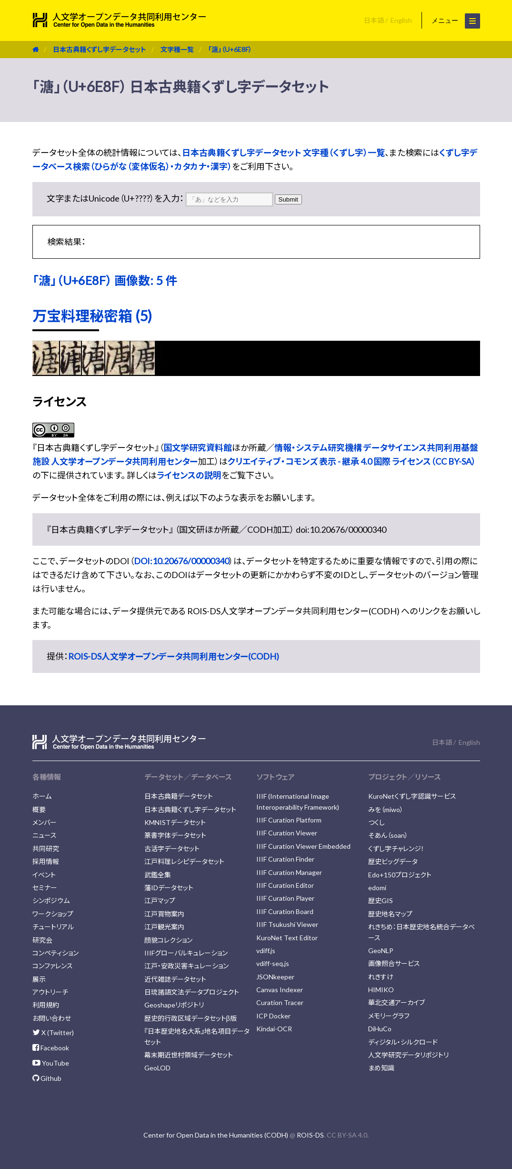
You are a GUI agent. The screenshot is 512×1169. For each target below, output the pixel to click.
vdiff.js (265, 950)
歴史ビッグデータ (393, 861)
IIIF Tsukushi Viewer (287, 924)
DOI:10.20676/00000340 (181, 561)
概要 (39, 809)
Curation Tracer (279, 1002)
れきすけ (380, 977)
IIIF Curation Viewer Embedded (303, 846)
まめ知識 (381, 1068)
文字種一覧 (177, 49)
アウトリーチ (50, 992)
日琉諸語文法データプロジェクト (191, 992)
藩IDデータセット (168, 888)
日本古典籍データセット (178, 796)
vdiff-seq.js (272, 963)
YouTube (50, 1063)
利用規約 (45, 1005)
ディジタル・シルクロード (403, 1042)
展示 (39, 979)
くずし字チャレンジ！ (396, 848)
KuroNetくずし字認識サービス (412, 796)
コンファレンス (52, 966)
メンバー (44, 822)
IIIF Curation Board (284, 911)
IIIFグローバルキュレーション (186, 953)
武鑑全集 (157, 875)
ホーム (41, 796)
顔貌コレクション (168, 940)
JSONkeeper (275, 977)
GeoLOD (157, 1068)
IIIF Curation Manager (289, 872)
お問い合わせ (51, 1018)
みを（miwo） (385, 809)
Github (46, 1078)
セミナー (44, 888)
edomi (377, 888)
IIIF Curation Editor (285, 885)
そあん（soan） (388, 835)
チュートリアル (53, 927)
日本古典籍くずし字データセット (99, 49)
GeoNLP (380, 950)
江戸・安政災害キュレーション (186, 966)
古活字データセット (172, 848)
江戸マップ (159, 900)
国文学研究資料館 (197, 447)
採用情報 (45, 861)
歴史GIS (380, 900)
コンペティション (55, 953)
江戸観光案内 (164, 927)
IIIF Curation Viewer (286, 833)
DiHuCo (380, 1029)
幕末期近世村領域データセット (188, 1055)
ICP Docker (273, 1016)
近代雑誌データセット (175, 979)
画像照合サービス (394, 963)
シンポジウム (51, 900)
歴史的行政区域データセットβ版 (190, 1018)
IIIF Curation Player (285, 898)
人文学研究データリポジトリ (408, 1055)
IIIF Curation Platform (288, 820)
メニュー (456, 21)
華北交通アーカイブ (396, 1002)
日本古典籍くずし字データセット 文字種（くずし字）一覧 (283, 152)
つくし (376, 822)
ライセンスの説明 (189, 475)
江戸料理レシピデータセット (184, 861)
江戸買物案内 (164, 914)
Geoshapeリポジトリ (174, 1005)
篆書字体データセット (175, 835)
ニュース (44, 835)
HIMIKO (381, 990)
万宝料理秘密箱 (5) (92, 315)
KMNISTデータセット (175, 822)
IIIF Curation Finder (285, 859)
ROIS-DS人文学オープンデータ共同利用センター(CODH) (173, 656)
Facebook (50, 1048)
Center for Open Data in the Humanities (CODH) (215, 1135)
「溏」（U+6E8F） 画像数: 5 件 (104, 280)
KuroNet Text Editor (287, 938)
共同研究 (45, 848)
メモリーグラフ (389, 1016)
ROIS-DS (310, 1135)
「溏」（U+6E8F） (230, 49)
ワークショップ (52, 914)
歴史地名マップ (390, 914)
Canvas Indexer (279, 990)
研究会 (42, 940)
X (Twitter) (53, 1032)
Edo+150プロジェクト (400, 875)
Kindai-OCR (274, 1029)
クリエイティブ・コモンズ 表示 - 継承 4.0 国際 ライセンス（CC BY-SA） (352, 461)
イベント (44, 875)
